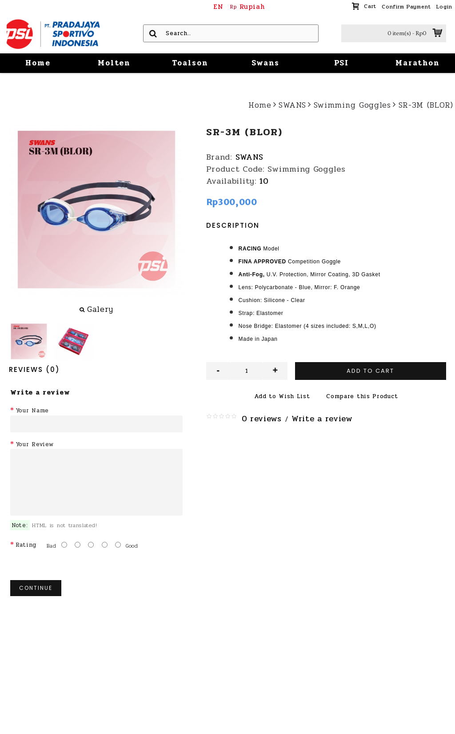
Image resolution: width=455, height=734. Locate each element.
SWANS (249, 157)
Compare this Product (362, 396)
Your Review (35, 444)
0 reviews (262, 418)
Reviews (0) (34, 369)
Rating (26, 544)
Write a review (322, 418)
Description (232, 225)
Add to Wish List (282, 396)
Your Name (32, 410)
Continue (35, 588)
